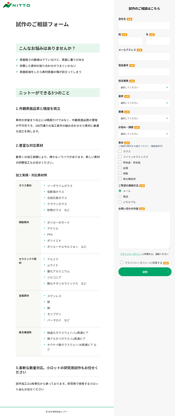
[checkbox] (144, 165)
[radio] (144, 191)
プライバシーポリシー (131, 254)
